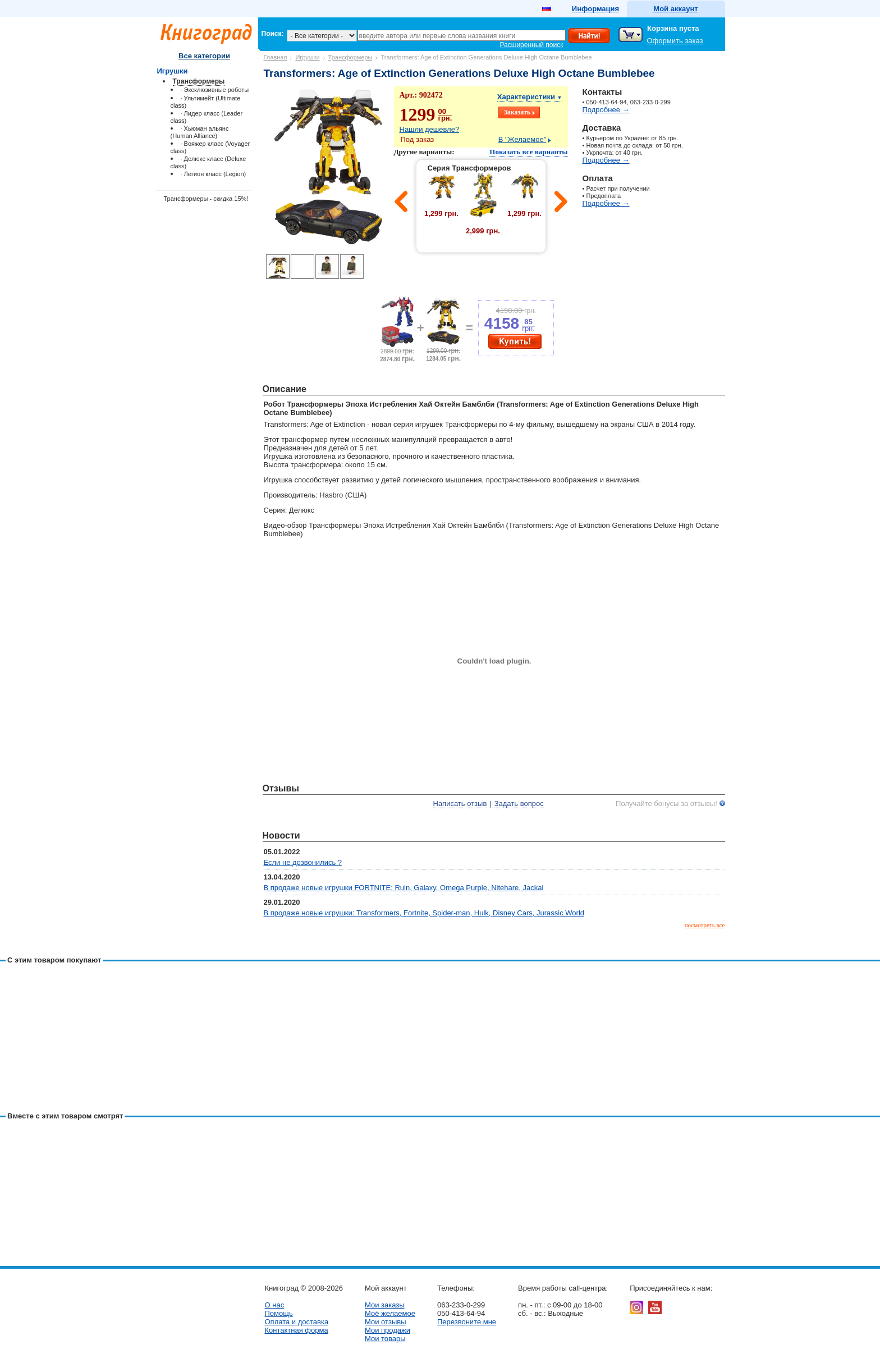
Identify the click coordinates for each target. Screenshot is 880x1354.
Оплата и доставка (297, 1322)
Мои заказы (385, 1305)
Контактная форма (296, 1330)
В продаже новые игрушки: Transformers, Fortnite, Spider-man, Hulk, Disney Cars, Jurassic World (424, 913)
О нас (275, 1305)
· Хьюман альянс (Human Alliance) (200, 132)
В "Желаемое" (522, 139)
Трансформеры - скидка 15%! (206, 198)
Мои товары (385, 1338)
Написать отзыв (460, 803)
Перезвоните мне (466, 1322)
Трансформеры (350, 57)
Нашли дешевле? (430, 129)
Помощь (279, 1313)
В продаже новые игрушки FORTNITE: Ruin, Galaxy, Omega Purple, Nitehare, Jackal (404, 887)
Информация (595, 8)
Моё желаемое (390, 1313)
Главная (275, 57)
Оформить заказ (675, 40)
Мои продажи (387, 1330)
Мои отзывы (385, 1322)
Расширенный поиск (531, 45)
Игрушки (307, 57)
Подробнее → (606, 109)
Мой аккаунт (675, 8)
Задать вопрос (519, 803)
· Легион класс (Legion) (213, 174)
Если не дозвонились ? (303, 862)
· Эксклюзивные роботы (215, 89)
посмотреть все (705, 925)
